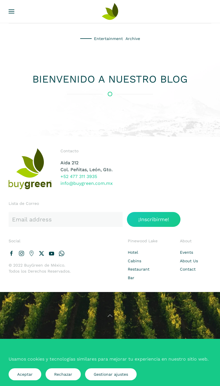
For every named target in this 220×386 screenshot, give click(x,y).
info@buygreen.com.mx (86, 183)
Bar (131, 277)
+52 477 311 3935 (78, 176)
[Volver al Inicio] (110, 11)
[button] (11, 11)
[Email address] (66, 219)
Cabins (134, 261)
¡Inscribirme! (153, 219)
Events (186, 252)
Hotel (133, 252)
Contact (188, 269)
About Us (189, 261)
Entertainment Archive (117, 38)
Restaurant (139, 269)
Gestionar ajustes (111, 374)
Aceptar (25, 374)
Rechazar (63, 374)
